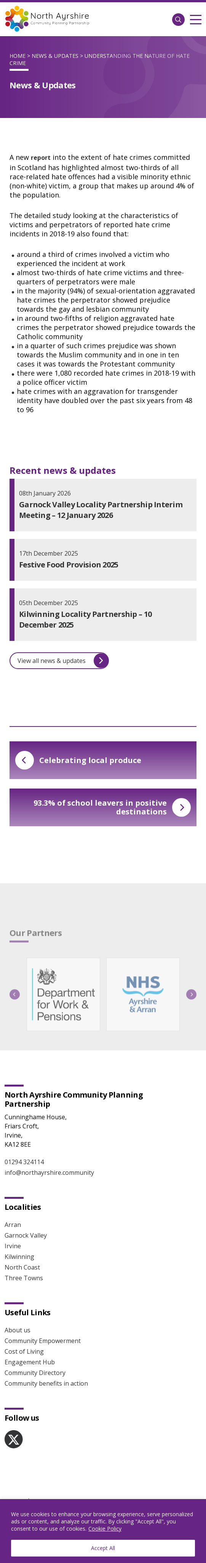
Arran (13, 1224)
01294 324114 (24, 1162)
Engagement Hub (30, 1362)
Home (18, 55)
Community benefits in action (46, 1383)
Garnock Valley (26, 1235)
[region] (103, 1531)
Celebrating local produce (78, 760)
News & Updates (55, 55)
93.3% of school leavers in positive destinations (112, 807)
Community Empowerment (43, 1341)
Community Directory (35, 1373)
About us (17, 1330)
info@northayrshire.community (49, 1172)
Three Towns (24, 1278)
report (41, 157)
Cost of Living (24, 1351)
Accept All (103, 1548)
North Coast (22, 1267)
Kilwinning (19, 1256)
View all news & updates (63, 660)
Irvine (13, 1246)
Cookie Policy (104, 1528)
